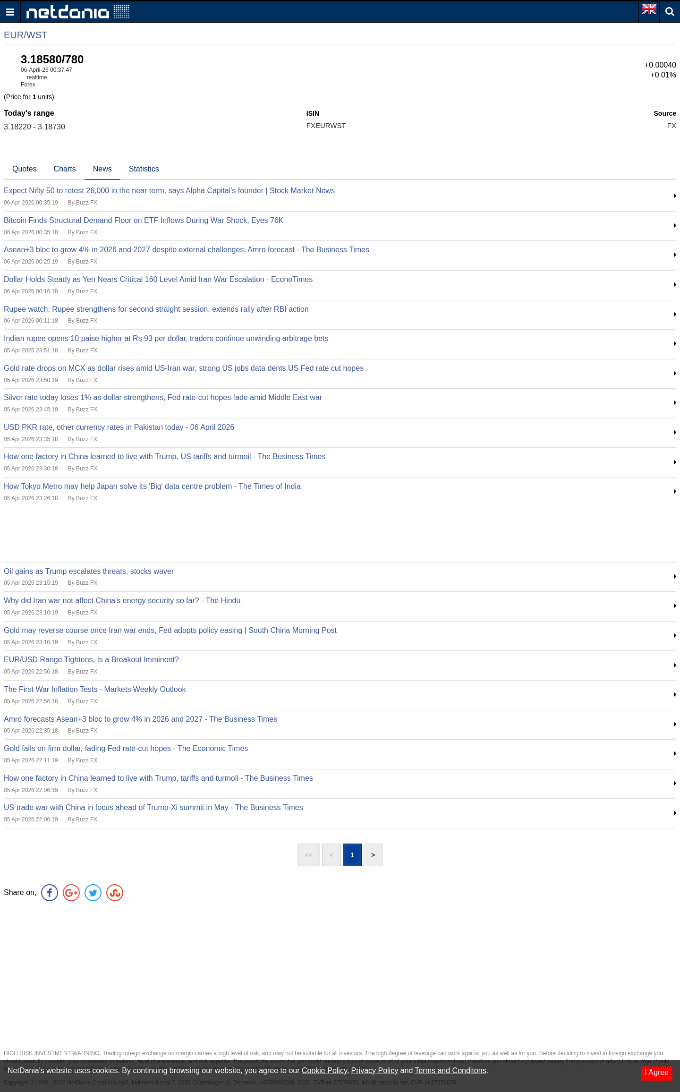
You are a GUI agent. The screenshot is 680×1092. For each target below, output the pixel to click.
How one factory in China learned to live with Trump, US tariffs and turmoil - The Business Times (164, 456)
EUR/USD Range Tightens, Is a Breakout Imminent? (91, 660)
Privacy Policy (375, 1070)
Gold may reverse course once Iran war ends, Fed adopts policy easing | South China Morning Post (170, 630)
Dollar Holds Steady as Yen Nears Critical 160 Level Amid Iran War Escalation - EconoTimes (158, 279)
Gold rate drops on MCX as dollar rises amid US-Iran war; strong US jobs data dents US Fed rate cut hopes (184, 368)
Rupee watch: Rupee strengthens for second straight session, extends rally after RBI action (156, 309)
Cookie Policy (324, 1070)
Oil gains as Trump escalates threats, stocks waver (89, 571)
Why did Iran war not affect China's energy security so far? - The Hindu (122, 601)
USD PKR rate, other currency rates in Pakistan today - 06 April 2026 (119, 427)
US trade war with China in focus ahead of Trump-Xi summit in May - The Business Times (153, 807)
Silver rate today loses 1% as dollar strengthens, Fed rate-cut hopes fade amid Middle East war (163, 397)
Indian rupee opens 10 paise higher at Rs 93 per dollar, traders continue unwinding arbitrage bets (166, 338)
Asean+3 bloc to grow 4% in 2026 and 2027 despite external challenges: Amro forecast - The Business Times (186, 250)
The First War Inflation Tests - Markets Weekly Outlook (95, 689)
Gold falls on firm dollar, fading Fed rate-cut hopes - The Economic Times (126, 748)
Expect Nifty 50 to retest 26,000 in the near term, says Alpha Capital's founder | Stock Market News (169, 191)
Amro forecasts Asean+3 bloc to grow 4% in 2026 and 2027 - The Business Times (140, 719)
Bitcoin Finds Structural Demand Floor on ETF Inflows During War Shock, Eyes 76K (144, 220)
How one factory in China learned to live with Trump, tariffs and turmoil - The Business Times (158, 778)
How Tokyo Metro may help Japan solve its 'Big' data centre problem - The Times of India (152, 486)
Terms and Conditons (450, 1070)
